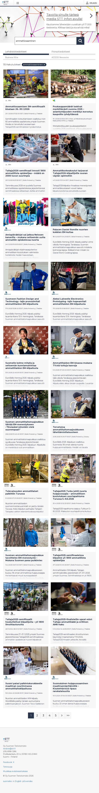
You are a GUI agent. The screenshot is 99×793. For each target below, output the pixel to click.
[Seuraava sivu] (62, 715)
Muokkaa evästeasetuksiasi (15, 771)
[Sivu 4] (49, 715)
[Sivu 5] (56, 715)
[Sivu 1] (31, 715)
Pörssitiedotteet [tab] (61, 51)
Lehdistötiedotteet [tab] (16, 51)
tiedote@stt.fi (9, 749)
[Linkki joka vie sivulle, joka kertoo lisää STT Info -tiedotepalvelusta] (70, 21)
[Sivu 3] (43, 715)
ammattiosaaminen (34, 64)
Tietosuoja (7, 767)
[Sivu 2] (37, 715)
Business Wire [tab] (11, 57)
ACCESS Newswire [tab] (60, 57)
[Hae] (46, 41)
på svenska (27, 781)
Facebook (7, 762)
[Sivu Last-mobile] (68, 715)
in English (17, 781)
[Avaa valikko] (18, 3)
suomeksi (7, 781)
